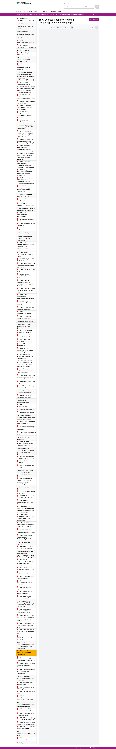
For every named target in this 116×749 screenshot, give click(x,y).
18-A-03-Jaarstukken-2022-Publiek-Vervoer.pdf (25, 577)
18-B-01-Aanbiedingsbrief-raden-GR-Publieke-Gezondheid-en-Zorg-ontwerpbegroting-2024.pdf (26, 618)
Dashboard (19, 11)
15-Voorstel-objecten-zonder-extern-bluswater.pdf (26, 422)
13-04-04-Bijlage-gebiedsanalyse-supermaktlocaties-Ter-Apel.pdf (25, 296)
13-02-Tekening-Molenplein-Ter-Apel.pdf (26, 259)
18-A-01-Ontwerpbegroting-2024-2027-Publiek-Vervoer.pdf (25, 568)
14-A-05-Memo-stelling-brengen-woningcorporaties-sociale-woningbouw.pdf (24, 364)
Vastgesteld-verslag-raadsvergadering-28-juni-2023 (25, 19)
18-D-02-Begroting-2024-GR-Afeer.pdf (26, 692)
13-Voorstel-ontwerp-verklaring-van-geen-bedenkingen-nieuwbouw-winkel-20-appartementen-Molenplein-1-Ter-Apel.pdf (26, 246)
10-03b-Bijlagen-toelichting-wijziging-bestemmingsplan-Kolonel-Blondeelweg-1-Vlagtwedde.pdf (25, 172)
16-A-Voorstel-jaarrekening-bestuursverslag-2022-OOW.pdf (25, 457)
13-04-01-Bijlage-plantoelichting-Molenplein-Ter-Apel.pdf (25, 276)
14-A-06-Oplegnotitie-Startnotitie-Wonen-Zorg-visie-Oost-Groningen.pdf (25, 370)
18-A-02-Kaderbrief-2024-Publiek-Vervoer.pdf (25, 572)
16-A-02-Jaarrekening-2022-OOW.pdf (26, 466)
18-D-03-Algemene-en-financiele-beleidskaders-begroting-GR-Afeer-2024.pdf (25, 697)
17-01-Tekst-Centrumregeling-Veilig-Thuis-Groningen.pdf (26, 496)
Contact (59, 11)
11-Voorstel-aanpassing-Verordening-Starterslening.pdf (25, 199)
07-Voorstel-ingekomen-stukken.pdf (24, 53)
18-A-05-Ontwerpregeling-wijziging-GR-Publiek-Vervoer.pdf (26, 588)
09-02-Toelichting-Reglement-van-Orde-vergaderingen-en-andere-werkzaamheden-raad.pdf (26, 96)
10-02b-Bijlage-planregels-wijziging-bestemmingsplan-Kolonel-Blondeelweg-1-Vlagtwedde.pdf (25, 156)
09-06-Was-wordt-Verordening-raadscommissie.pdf (26, 121)
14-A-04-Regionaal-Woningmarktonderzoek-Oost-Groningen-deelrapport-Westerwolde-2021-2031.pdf (25, 357)
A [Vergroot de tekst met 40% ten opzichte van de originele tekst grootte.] (98, 14)
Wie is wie (44, 11)
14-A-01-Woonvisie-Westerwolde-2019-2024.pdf (24, 340)
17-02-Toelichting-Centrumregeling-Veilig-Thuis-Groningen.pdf (25, 502)
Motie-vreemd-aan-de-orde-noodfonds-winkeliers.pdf (25, 738)
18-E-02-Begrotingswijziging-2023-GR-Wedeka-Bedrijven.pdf (26, 718)
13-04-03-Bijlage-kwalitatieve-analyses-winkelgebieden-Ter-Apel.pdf (26, 290)
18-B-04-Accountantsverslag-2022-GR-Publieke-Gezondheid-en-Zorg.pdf (26, 637)
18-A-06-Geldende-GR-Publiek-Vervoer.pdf (24, 592)
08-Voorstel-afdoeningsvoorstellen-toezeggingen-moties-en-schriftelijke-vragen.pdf (23, 66)
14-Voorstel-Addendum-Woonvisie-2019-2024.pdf (24, 331)
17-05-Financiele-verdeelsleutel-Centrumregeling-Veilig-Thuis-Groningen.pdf (25, 524)
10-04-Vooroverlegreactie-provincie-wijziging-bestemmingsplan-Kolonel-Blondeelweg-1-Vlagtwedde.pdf (25, 180)
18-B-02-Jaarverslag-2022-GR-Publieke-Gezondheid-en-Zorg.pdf (25, 625)
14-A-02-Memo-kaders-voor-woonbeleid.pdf (26, 344)
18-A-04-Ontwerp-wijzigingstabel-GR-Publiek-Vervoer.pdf (24, 582)
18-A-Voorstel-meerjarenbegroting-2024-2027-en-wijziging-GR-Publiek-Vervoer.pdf (25, 562)
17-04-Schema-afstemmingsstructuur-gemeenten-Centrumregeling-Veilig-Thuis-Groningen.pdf (26, 517)
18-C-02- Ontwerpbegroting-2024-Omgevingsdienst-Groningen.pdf (26, 665)
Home (26, 14)
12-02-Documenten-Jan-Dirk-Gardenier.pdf (26, 224)
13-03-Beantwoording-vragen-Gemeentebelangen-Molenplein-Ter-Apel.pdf (26, 265)
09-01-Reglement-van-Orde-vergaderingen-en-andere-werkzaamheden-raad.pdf (26, 90)
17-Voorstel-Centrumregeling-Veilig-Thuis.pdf (26, 492)
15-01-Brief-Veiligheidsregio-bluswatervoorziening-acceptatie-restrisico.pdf (26, 427)
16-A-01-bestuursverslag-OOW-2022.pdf (25, 461)
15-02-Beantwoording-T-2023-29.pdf (26, 433)
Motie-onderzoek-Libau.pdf (25, 412)
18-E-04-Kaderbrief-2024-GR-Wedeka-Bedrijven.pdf (26, 727)
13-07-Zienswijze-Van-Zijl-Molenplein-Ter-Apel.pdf (25, 317)
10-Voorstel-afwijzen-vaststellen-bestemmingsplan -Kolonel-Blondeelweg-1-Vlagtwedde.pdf (25, 134)
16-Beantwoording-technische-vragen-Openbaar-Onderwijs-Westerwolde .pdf (25, 443)
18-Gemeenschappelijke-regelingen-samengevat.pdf (25, 547)
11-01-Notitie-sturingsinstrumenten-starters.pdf (25, 204)
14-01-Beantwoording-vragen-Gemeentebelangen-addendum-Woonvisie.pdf (26, 377)
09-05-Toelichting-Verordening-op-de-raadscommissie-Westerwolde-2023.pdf (25, 114)
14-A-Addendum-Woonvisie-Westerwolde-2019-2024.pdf (26, 335)
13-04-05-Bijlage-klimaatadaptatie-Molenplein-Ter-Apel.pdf (26, 302)
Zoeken (66, 3)
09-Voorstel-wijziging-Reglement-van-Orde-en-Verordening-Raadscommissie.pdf (26, 84)
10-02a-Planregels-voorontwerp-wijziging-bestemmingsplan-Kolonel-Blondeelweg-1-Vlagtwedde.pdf (25, 148)
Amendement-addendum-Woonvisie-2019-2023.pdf (25, 396)
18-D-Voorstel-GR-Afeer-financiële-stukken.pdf (25, 683)
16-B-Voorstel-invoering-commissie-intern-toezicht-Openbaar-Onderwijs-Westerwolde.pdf (25, 481)
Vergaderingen (28, 11)
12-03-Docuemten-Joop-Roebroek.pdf (25, 228)
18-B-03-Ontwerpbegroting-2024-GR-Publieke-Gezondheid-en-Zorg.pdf (25, 631)
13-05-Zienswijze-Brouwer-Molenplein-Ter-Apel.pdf (25, 308)
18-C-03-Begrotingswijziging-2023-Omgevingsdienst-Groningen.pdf (26, 671)
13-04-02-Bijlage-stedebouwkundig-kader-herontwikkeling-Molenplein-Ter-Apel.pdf (25, 283)
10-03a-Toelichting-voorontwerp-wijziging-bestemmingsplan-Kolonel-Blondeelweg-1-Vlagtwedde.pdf (25, 164)
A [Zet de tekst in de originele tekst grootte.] (93, 14)
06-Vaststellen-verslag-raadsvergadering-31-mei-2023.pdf (26, 46)
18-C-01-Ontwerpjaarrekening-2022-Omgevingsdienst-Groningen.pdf (25, 658)
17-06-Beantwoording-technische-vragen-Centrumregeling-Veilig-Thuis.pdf (26, 530)
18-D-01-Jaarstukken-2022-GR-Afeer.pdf (25, 688)
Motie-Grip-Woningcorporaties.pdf (23, 405)
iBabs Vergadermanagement (83, 747)
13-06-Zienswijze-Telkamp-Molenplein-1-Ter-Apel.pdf (25, 312)
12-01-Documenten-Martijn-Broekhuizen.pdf (25, 220)
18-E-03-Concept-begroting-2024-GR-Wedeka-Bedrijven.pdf (26, 723)
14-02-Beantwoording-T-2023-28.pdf (26, 382)
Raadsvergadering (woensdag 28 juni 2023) (45, 14)
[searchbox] (79, 7)
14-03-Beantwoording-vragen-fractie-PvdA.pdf (26, 386)
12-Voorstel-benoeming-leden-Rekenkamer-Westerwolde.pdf (25, 214)
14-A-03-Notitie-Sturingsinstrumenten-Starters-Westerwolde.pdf (25, 350)
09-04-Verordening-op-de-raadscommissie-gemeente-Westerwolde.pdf (25, 107)
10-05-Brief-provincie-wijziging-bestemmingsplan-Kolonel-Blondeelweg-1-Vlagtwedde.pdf (24, 188)
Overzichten (36, 11)
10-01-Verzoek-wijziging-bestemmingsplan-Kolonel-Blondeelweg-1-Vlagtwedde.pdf (25, 141)
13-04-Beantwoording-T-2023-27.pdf (26, 270)
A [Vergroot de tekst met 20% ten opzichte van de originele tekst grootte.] (95, 14)
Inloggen (96, 747)
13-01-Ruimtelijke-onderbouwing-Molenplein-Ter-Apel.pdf (25, 254)
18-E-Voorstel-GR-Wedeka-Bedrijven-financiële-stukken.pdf (25, 709)
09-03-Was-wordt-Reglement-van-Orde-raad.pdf (26, 102)
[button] (97, 7)
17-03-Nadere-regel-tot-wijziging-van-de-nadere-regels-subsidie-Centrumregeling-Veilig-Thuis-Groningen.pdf (26, 509)
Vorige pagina (94, 19)
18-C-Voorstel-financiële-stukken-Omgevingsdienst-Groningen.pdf (25, 652)
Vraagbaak (53, 11)
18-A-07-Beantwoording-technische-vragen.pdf (25, 597)
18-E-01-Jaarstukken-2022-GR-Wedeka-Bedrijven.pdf (25, 714)
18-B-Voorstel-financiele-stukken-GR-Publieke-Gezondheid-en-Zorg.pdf (25, 610)
